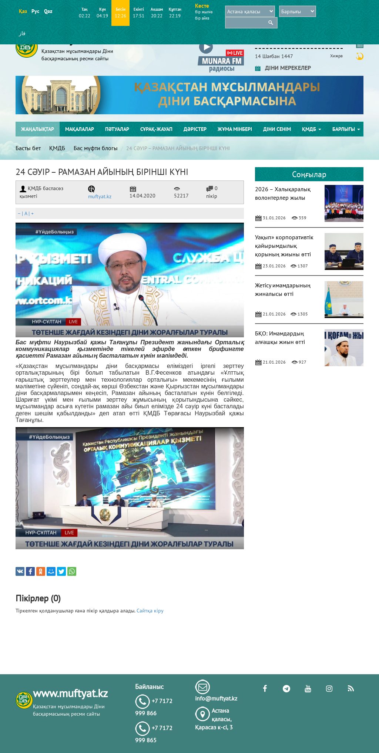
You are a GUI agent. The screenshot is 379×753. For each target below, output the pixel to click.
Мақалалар (79, 129)
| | (25, 213)
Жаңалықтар (37, 129)
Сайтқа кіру (150, 610)
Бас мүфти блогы (96, 148)
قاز (22, 33)
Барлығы (346, 129)
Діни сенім (277, 129)
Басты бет (28, 148)
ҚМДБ (311, 129)
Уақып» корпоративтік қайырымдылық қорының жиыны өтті (284, 245)
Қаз (23, 11)
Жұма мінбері (235, 129)
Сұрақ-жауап (156, 129)
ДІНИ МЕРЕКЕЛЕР (283, 67)
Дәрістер (195, 129)
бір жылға (203, 11)
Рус (35, 11)
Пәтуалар (117, 129)
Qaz (48, 11)
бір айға (202, 18)
